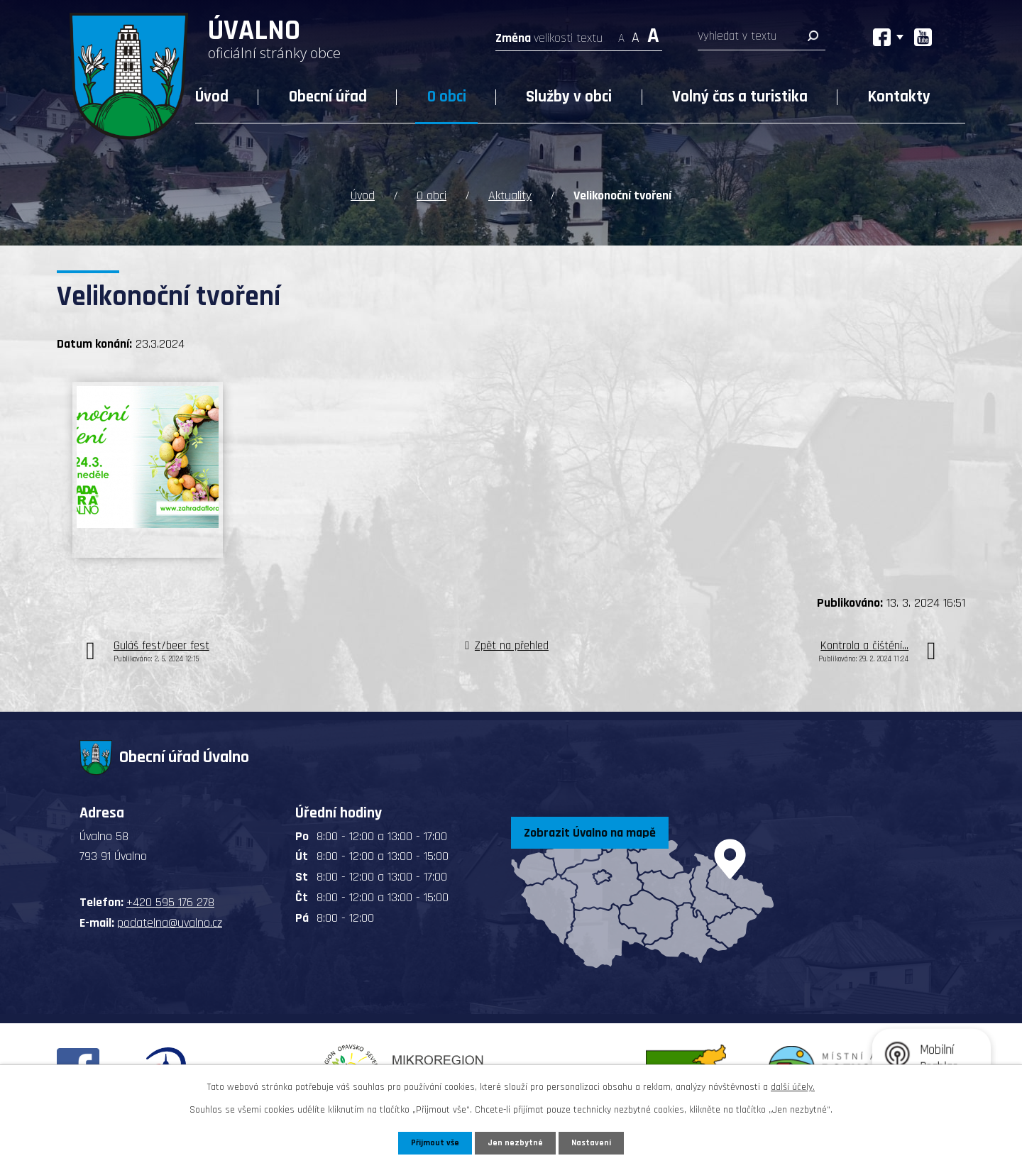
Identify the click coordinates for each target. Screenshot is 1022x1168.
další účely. (793, 1085)
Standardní (635, 34)
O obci (446, 97)
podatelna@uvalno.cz (169, 921)
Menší (621, 34)
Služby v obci (569, 97)
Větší (653, 34)
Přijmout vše (432, 1141)
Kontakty (899, 97)
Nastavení (595, 1141)
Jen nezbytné (516, 1141)
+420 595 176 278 (170, 900)
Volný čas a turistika (740, 97)
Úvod (212, 97)
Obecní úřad (328, 97)
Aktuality (510, 193)
